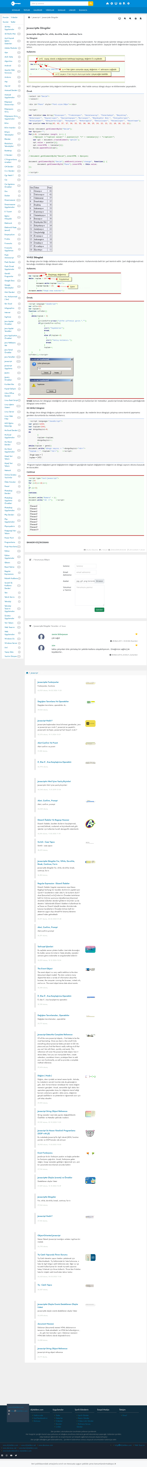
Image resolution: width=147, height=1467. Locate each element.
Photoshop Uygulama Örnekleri (8, 501)
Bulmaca (83, 10)
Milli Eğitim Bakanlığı (9, 424)
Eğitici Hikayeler (8, 217)
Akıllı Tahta (9, 57)
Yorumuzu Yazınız (67, 588)
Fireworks (8, 243)
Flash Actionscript (9, 256)
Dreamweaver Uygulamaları (10, 205)
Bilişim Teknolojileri (9, 133)
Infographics (9, 308)
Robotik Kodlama (11, 578)
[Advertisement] (86, 1394)
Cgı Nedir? (9, 175)
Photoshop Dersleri (8, 492)
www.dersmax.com (46, 1453)
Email (125, 1423)
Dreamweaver (10, 200)
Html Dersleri (10, 292)
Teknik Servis (9, 597)
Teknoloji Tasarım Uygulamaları (10, 609)
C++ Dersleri (10, 171)
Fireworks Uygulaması (9, 249)
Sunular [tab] (6, 22)
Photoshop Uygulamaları (10, 509)
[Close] (115, 1463)
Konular (16, 10)
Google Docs (9, 280)
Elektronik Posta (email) (10, 228)
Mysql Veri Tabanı (9, 464)
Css (6, 179)
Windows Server (11, 643)
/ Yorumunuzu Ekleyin (39, 559)
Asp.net (7, 86)
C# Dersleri (9, 166)
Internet (7, 312)
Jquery (7, 372)
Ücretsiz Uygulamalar (9, 617)
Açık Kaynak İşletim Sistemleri (9, 41)
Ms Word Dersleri (8, 443)
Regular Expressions (9, 572)
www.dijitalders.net (28, 1453)
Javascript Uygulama (8, 367)
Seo (6, 592)
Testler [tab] (13, 22)
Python (7, 551)
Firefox (7, 239)
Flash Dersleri (10, 262)
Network (8, 470)
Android (8, 65)
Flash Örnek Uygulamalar (9, 267)
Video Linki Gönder (86, 1429)
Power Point (9, 538)
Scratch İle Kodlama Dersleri (8, 586)
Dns (6, 191)
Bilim (7, 123)
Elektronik (8, 223)
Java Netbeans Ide (10, 344)
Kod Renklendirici (41, 1426)
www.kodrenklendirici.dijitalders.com (17, 1459)
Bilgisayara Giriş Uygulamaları (11, 117)
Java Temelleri (10, 357)
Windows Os (9, 638)
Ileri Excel (8, 303)
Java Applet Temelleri (9, 329)
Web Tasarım (10, 627)
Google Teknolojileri (9, 286)
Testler (27, 10)
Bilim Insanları (10, 127)
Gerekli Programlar (9, 274)
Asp (6, 81)
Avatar (66, 581)
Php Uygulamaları (10, 520)
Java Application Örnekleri (11, 337)
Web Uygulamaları (10, 633)
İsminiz (66, 566)
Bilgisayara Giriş (9, 110)
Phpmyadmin (10, 526)
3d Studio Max (10, 34)
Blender (8, 139)
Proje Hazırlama (11, 546)
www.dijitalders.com (10, 1453)
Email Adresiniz (67, 573)
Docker (7, 195)
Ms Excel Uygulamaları (10, 436)
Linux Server (9, 411)
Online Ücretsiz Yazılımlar (10, 476)
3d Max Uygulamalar (9, 28)
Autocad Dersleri (11, 90)
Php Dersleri (9, 514)
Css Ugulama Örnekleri (10, 185)
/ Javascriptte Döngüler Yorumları (47, 626)
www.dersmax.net (9, 1456)
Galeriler (38, 10)
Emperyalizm (10, 234)
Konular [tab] (6, 17)
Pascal (7, 486)
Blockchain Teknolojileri (9, 144)
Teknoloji (8, 601)
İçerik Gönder (83, 1423)
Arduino (8, 77)
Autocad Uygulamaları (10, 96)
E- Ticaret (8, 211)
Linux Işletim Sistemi (9, 406)
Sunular (61, 10)
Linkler (72, 10)
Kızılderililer (9, 384)
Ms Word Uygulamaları (10, 450)
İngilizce (8, 317)
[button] (129, 3)
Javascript (8, 361)
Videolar (50, 10)
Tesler (58, 1423)
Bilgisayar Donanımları (9, 103)
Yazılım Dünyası (11, 656)
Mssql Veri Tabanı (9, 457)
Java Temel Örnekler (9, 351)
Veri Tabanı (9, 623)
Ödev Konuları (10, 482)
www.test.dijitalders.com (28, 1456)
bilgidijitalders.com (18, 1419)
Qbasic (7, 562)
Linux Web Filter (9, 417)
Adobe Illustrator (11, 48)
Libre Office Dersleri (9, 394)
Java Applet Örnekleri (9, 322)
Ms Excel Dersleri (11, 430)
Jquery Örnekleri (8, 378)
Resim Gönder (83, 1426)
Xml (6, 647)
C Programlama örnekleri (11, 160)
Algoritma (8, 61)
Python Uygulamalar (9, 556)
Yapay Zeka (9, 652)
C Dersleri (8, 155)
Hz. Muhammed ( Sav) (11, 298)
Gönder (99, 610)
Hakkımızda (38, 1423)
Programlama (10, 542)
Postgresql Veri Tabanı (10, 532)
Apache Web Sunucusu (10, 71)
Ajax (6, 52)
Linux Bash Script (11, 400)
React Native (9, 567)
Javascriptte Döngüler (50, 17)
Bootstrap (8, 150)
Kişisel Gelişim (10, 388)
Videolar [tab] (14, 17)
